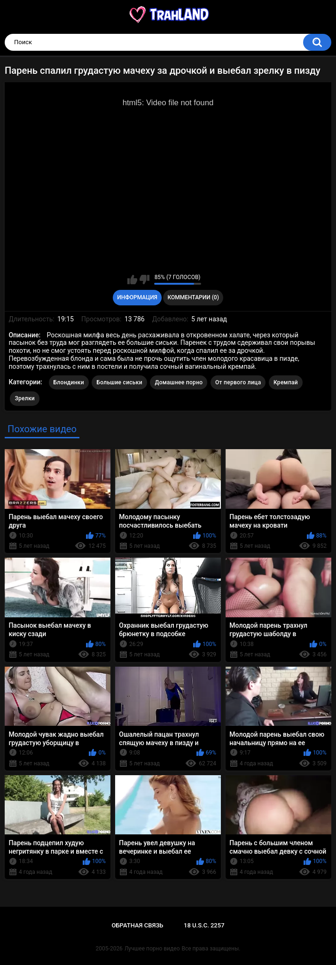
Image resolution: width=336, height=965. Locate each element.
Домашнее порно (179, 382)
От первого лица (238, 382)
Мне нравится (132, 279)
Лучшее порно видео (152, 948)
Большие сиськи (119, 382)
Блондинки (69, 382)
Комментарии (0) (193, 297)
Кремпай (285, 382)
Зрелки (25, 398)
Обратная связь (137, 925)
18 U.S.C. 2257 (204, 925)
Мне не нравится (144, 279)
